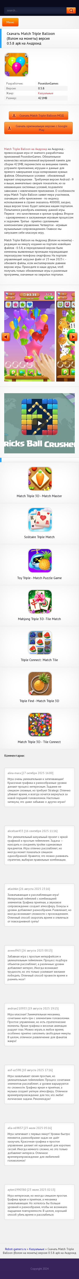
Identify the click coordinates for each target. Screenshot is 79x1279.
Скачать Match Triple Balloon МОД (42, 115)
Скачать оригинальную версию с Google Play (41, 128)
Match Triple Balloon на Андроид (25, 149)
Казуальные (45, 93)
